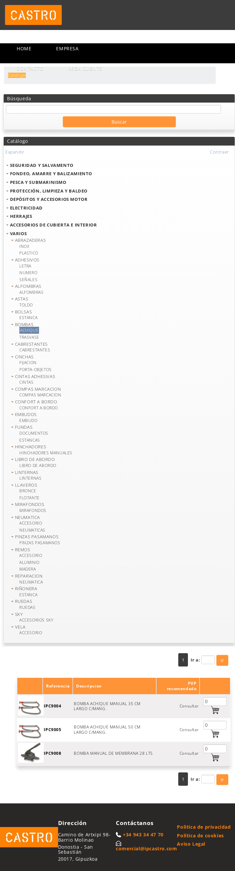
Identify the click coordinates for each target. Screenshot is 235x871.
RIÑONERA (26, 589)
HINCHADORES (30, 447)
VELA (20, 627)
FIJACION (28, 362)
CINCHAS (24, 357)
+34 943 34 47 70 (143, 834)
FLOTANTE (29, 498)
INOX (24, 246)
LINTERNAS (26, 472)
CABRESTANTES (31, 344)
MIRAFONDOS (29, 504)
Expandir (14, 152)
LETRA (25, 266)
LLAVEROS (26, 485)
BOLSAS (23, 312)
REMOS (22, 550)
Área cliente (85, 68)
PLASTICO (28, 253)
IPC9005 (52, 729)
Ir (222, 660)
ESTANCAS (29, 440)
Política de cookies (200, 835)
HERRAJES (21, 216)
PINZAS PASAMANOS (37, 537)
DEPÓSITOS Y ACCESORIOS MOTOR (49, 199)
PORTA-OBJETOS (35, 369)
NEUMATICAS (32, 530)
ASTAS (21, 299)
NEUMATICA (27, 517)
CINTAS (26, 382)
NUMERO (28, 272)
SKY (19, 614)
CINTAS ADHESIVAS (35, 376)
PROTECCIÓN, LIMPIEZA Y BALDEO (48, 191)
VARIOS (18, 233)
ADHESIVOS (27, 260)
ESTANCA (28, 317)
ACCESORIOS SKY (36, 620)
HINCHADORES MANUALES (45, 453)
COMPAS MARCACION (38, 389)
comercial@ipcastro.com (146, 848)
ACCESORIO (30, 523)
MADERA (27, 569)
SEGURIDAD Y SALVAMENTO (41, 165)
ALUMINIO (29, 562)
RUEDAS (23, 601)
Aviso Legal (191, 844)
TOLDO (26, 305)
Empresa (67, 48)
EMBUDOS (26, 414)
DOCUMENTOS (33, 433)
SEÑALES (28, 279)
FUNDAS (24, 427)
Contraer (219, 152)
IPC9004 (52, 706)
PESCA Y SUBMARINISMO (38, 182)
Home (24, 48)
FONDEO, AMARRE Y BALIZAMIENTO (51, 174)
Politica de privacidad (204, 827)
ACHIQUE (29, 330)
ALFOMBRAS (28, 286)
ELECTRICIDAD (26, 208)
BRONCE (27, 491)
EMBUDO (28, 420)
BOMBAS (24, 324)
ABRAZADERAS (30, 240)
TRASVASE (29, 337)
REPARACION (29, 576)
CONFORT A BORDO (36, 402)
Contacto (30, 68)
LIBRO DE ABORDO (35, 459)
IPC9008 (52, 753)
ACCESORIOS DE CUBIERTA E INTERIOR (53, 225)
